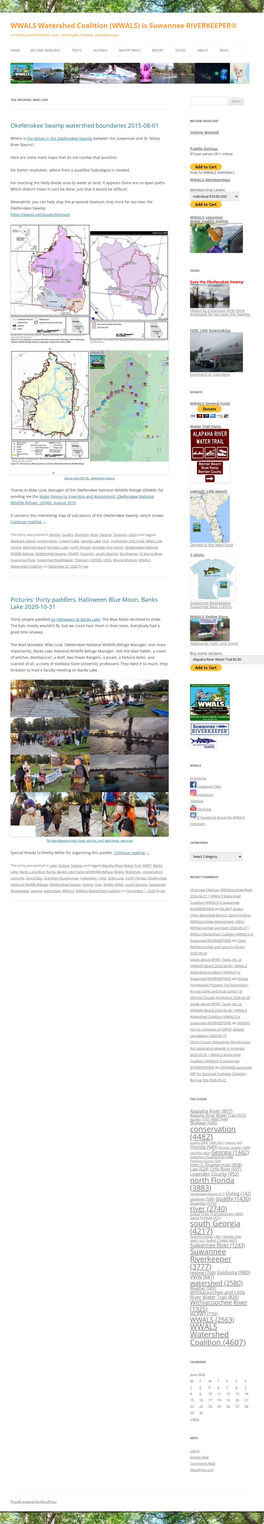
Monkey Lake (57, 547)
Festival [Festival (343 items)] (233, 1143)
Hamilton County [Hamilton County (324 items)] (205, 1161)
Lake (53, 865)
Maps (224, 50)
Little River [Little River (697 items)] (225, 1169)
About (202, 50)
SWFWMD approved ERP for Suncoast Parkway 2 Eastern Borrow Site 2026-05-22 (221, 1073)
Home (15, 50)
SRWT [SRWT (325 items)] (197, 1241)
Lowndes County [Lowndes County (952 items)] (214, 1173)
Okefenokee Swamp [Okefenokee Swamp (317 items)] (207, 1194)
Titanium (120, 534)
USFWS (95, 560)
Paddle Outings (204, 148)
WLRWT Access (231, 908)
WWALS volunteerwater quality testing (209, 219)
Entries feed (199, 1457)
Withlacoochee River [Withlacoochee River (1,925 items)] (218, 1305)
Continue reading (28, 521)
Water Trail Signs (205, 426)
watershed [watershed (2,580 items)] (216, 1282)
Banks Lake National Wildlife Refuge (85, 871)
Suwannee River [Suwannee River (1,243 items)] (217, 1245)
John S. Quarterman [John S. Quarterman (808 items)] (216, 1164)
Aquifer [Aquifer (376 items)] (199, 1119)
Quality (67, 534)
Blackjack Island (23, 541)
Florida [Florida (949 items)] (203, 1146)
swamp (36, 890)
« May (194, 1419)
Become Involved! (45, 50)
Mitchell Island (34, 547)
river (98, 884)
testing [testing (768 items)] (203, 1273)
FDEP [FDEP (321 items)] (216, 1143)
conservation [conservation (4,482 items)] (213, 1133)
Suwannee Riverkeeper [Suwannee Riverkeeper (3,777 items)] (210, 1258)
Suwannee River (23, 560)
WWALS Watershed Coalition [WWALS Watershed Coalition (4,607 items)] (218, 1334)
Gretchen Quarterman (61, 878)
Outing (63, 865)
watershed (52, 890)
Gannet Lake (91, 541)
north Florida (80, 547)
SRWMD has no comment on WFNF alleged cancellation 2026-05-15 (220, 1029)
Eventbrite (198, 778)
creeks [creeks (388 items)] (199, 1142)
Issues (180, 50)
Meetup (196, 801)
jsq (85, 566)
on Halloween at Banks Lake (75, 619)
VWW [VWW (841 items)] (202, 1277)
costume (17, 878)
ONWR (73, 553)
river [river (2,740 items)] (208, 1208)
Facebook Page (205, 786)
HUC (105, 541)
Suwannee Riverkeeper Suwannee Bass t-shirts (212, 603)
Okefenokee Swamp (51, 553)
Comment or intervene (216, 372)
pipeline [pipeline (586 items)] (202, 1199)
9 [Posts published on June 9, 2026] (200, 1393)
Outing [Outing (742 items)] (238, 1193)
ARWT (147, 865)
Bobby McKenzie (127, 871)
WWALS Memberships (210, 179)
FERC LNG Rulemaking (210, 330)
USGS (133, 534)
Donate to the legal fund (211, 543)
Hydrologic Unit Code (127, 541)
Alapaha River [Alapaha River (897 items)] (211, 1111)
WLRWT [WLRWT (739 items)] (204, 1314)
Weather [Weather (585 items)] (203, 1288)
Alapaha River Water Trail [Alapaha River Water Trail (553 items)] (218, 1115)
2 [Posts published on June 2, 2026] (200, 1387)
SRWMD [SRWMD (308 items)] (232, 1237)
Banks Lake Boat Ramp (37, 871)
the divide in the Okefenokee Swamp (59, 138)
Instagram (201, 794)
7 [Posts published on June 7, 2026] (245, 1387)
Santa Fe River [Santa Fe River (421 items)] (205, 1217)
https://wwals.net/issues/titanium (40, 214)
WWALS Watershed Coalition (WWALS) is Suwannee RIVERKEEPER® (124, 25)
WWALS (68, 890)
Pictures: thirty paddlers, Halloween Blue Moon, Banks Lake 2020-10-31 (84, 602)
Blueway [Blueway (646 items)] (203, 1123)
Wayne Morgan (125, 560)
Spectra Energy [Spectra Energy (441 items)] (206, 1236)
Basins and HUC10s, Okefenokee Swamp (89, 478)
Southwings (129, 553)
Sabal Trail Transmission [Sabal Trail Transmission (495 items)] (216, 1213)
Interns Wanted (204, 132)
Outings (100, 50)
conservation (47, 541)
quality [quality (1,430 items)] (233, 1198)
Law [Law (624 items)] (199, 1169)
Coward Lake (69, 541)
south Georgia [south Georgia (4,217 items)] (215, 1227)
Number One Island (107, 547)
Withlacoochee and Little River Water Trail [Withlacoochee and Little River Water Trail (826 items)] (217, 1294)
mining (16, 547)
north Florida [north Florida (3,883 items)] (212, 1183)
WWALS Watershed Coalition (98, 890)
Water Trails (129, 50)
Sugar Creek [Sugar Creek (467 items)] (221, 1240)
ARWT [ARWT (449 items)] (219, 1119)
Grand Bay (34, 878)
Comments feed (202, 1463)
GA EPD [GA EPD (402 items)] (200, 1153)
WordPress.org (201, 1469)
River (94, 534)
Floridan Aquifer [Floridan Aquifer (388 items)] (234, 1147)
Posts (77, 50)
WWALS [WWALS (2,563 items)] (212, 1319)
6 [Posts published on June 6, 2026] (236, 1387)
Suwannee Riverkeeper (55, 560)
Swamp (105, 534)
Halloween (88, 878)
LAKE (102, 878)
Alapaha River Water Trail (121, 865)
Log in (195, 1450)
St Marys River (151, 553)
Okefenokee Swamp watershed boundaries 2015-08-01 (85, 125)
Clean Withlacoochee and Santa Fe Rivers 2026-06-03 (218, 947)
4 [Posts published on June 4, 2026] (218, 1387)
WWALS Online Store (209, 616)
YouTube (200, 809)
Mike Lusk (154, 541)
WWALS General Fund (210, 403)
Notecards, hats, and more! (214, 641)
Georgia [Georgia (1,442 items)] (230, 1152)
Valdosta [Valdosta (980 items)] (233, 1272)
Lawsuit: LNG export (208, 491)
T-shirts (197, 554)
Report (158, 50)
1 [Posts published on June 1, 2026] (191, 1387)
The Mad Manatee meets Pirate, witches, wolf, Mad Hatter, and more (89, 840)
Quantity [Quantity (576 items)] (203, 1203)
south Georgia (107, 553)
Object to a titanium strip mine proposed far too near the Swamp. (220, 310)
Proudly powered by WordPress (33, 1501)
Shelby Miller (113, 884)
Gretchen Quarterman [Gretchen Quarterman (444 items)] (211, 1157)
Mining (54, 534)
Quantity (82, 534)
